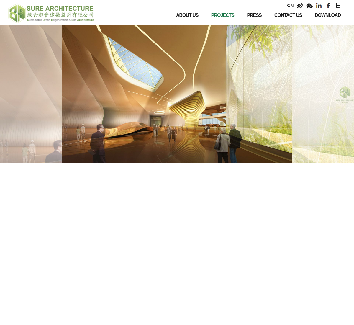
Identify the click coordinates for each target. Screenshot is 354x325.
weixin (309, 5)
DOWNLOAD (328, 15)
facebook (328, 5)
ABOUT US (187, 15)
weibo (300, 5)
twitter (338, 5)
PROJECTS (222, 15)
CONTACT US (288, 15)
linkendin (319, 5)
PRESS (254, 15)
